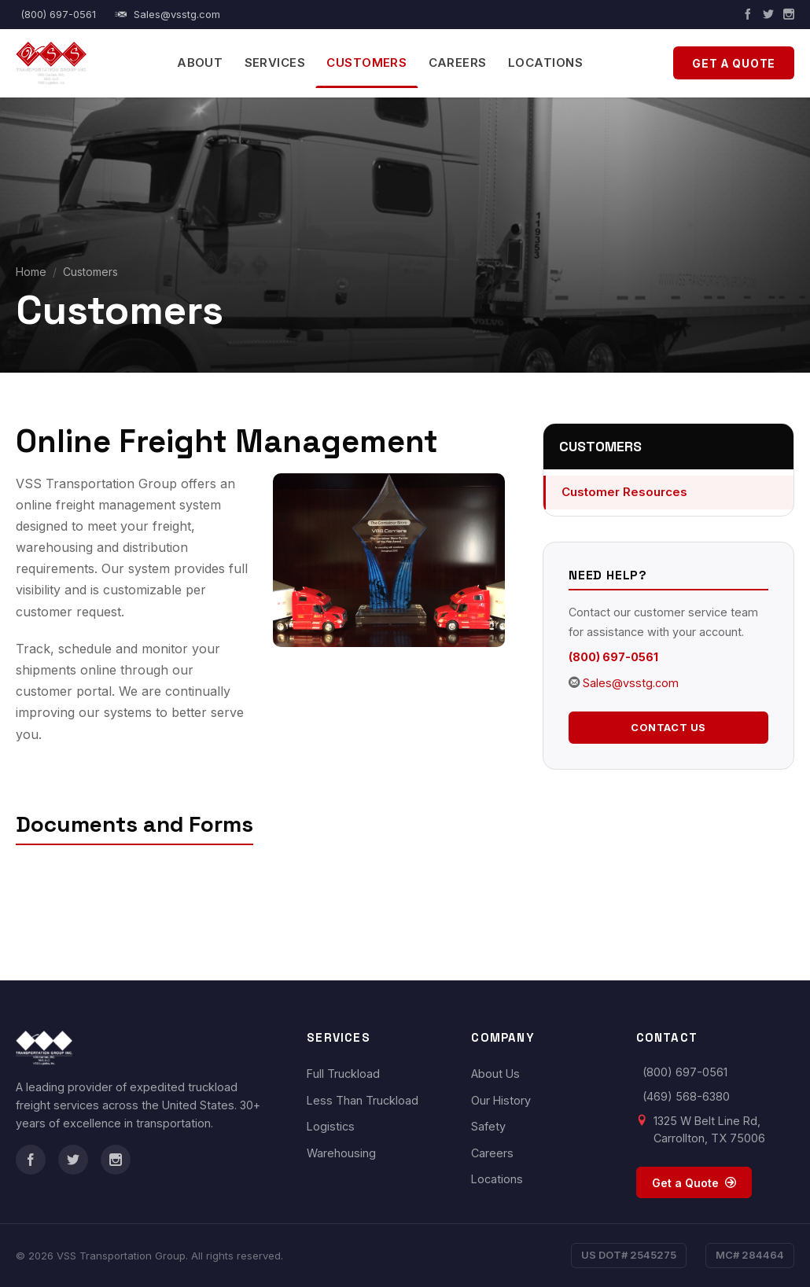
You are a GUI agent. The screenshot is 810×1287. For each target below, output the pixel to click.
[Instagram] (788, 14)
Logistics (331, 1126)
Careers (458, 62)
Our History (501, 1100)
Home (31, 271)
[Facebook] (747, 14)
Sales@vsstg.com (168, 14)
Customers (366, 62)
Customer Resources (624, 491)
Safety (488, 1126)
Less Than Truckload (362, 1100)
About (200, 62)
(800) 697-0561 (58, 14)
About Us (495, 1073)
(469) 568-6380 (686, 1096)
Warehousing (341, 1153)
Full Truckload (343, 1073)
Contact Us (668, 727)
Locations (545, 62)
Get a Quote (733, 63)
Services (275, 62)
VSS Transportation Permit (130, 872)
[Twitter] (768, 14)
